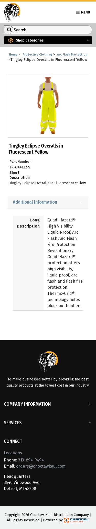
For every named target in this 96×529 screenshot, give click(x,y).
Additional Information (35, 202)
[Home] (12, 11)
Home (13, 54)
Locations (13, 453)
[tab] (48, 202)
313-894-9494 (31, 460)
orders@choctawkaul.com (41, 466)
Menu (83, 12)
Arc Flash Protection (72, 54)
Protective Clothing (37, 54)
